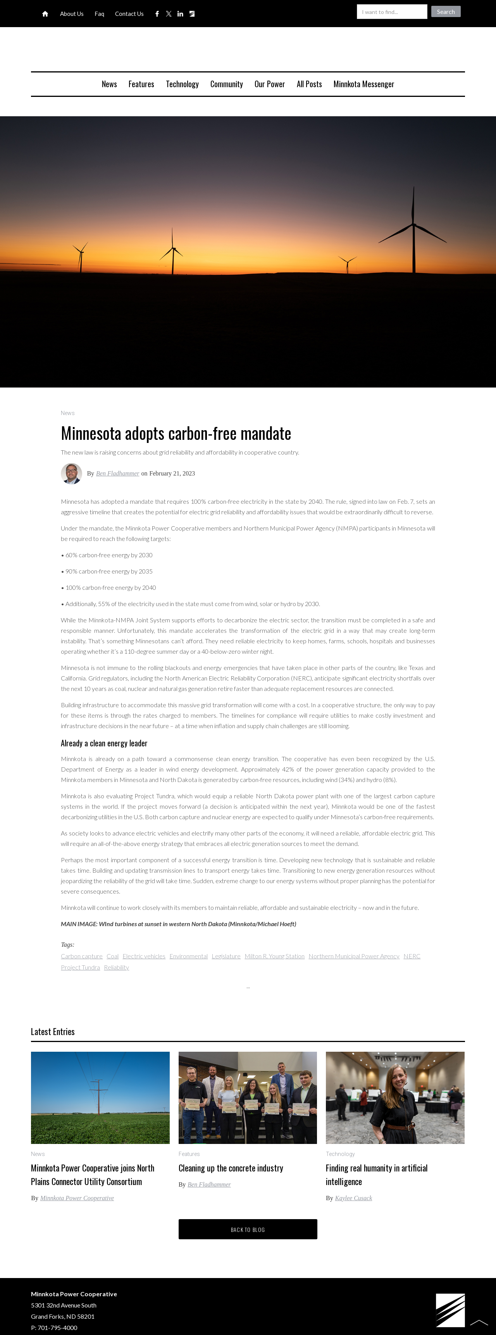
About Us (72, 13)
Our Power (270, 84)
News (109, 84)
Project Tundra (80, 967)
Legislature (226, 955)
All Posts (309, 84)
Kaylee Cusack (353, 1198)
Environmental (188, 955)
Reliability (116, 967)
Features (141, 84)
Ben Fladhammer (118, 473)
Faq (99, 13)
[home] (248, 52)
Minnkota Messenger (364, 84)
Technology (182, 84)
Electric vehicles (143, 955)
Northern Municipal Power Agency (354, 955)
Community (226, 84)
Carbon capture (82, 955)
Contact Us (129, 13)
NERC (411, 955)
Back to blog (248, 1229)
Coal (113, 955)
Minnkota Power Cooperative (77, 1198)
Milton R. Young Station (275, 955)
